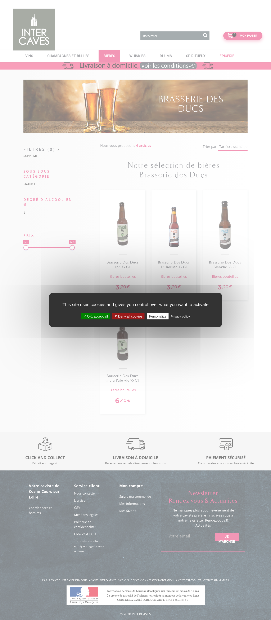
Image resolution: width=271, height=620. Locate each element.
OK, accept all (95, 316)
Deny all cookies (128, 316)
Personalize (158, 316)
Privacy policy (180, 316)
